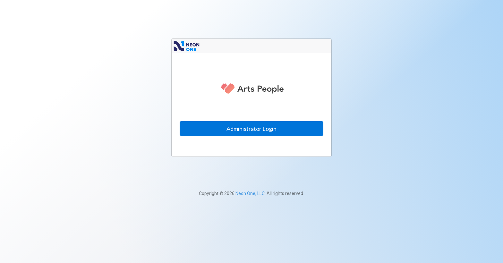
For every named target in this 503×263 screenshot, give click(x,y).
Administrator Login (251, 128)
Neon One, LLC (250, 193)
